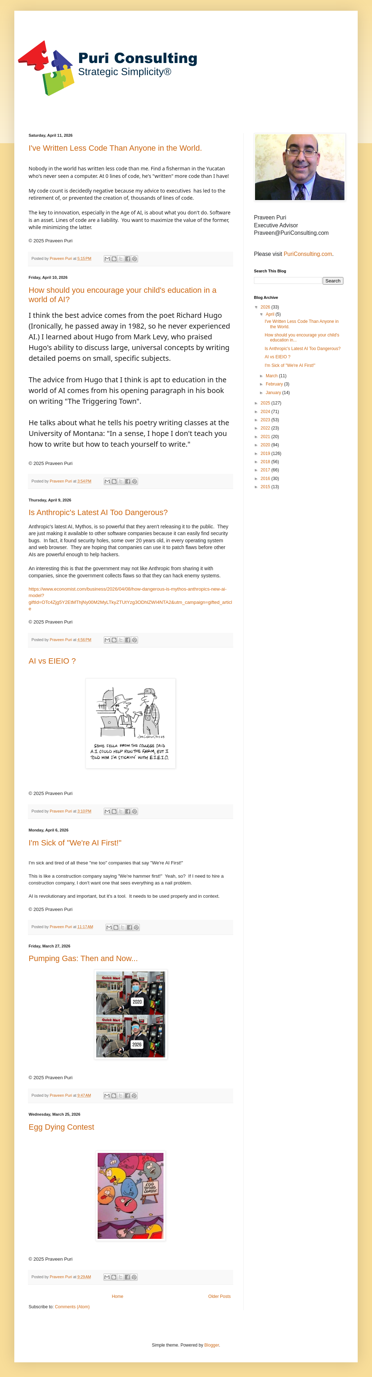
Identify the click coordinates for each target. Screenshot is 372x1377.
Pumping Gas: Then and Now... (83, 958)
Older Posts (219, 1296)
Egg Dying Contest (61, 1127)
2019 (266, 453)
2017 (266, 469)
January (274, 392)
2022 (266, 428)
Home (117, 1296)
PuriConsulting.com (308, 254)
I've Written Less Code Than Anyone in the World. (115, 148)
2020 (266, 444)
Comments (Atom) (72, 1306)
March (272, 375)
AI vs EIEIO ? (52, 660)
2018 (266, 461)
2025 (266, 403)
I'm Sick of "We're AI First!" (75, 842)
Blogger (211, 1345)
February (275, 384)
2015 (266, 486)
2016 (266, 478)
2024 (266, 411)
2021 (266, 436)
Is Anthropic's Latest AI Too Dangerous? (98, 512)
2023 (266, 419)
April (270, 314)
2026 (266, 307)
